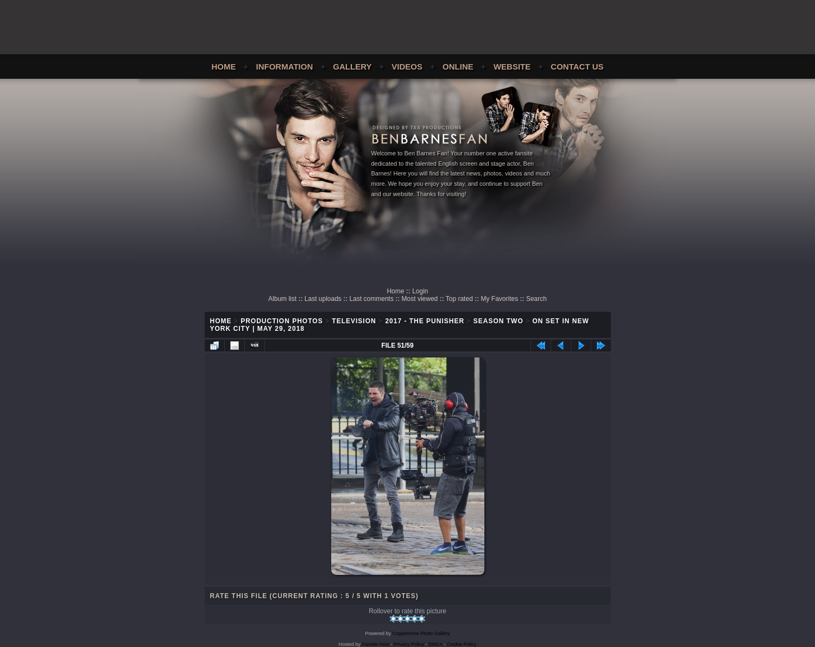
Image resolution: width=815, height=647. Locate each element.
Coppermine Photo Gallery (421, 633)
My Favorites (500, 299)
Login (420, 291)
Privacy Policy (409, 644)
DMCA (435, 644)
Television (354, 321)
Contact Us (577, 66)
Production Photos (282, 321)
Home (223, 66)
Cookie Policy (462, 644)
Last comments (372, 299)
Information (284, 66)
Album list (282, 299)
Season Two (498, 321)
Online (458, 66)
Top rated (459, 299)
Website (512, 66)
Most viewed (420, 299)
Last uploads (323, 299)
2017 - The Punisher (424, 321)
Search (536, 299)
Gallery (352, 66)
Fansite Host (375, 644)
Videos (406, 66)
